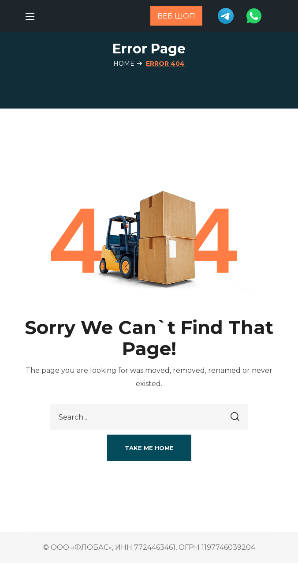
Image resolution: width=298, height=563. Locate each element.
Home (123, 64)
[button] (149, 448)
